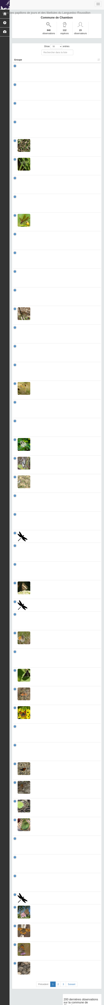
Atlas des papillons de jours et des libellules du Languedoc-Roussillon (46, 12)
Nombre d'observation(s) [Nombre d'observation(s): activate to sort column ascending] (62, 61)
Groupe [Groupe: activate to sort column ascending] (18, 63)
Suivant (71, 997)
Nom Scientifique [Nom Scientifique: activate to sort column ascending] (39, 61)
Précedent (43, 997)
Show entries (56, 46)
